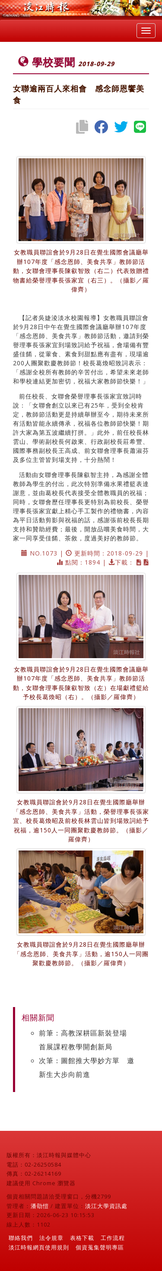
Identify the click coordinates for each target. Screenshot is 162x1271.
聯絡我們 (21, 1238)
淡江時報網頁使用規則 (39, 1247)
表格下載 (82, 1238)
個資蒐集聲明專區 (100, 1247)
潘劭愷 (40, 1206)
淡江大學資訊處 (106, 1206)
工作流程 (113, 1238)
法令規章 (51, 1238)
